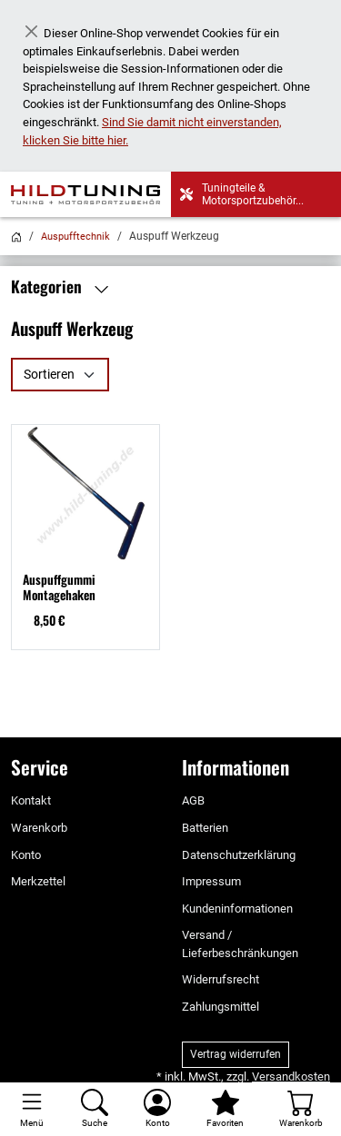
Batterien (205, 828)
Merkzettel (38, 881)
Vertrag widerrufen (235, 1054)
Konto (26, 855)
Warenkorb (39, 828)
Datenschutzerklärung (239, 855)
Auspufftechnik (75, 236)
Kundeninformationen (237, 908)
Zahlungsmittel (220, 1006)
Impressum (211, 881)
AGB (193, 800)
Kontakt (31, 800)
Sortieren (49, 374)
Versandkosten (291, 1076)
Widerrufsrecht (220, 979)
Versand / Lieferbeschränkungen (240, 944)
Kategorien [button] (64, 287)
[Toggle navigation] (31, 1109)
